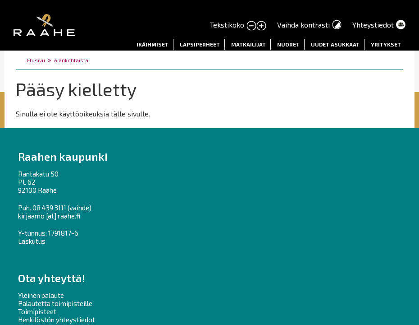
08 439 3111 (49, 208)
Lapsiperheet (200, 44)
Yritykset (386, 44)
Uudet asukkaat (335, 44)
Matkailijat (248, 44)
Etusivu (36, 60)
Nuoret (288, 44)
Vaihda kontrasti (303, 24)
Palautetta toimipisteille (55, 303)
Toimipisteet (37, 311)
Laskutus (32, 241)
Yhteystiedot (373, 24)
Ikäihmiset (153, 44)
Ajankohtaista (71, 60)
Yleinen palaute (41, 295)
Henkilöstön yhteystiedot (56, 320)
